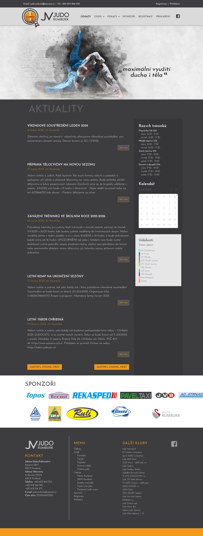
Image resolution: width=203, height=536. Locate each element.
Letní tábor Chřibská (53, 327)
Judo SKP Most (130, 467)
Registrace (161, 4)
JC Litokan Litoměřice (133, 460)
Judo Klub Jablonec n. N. (134, 521)
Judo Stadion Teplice (132, 477)
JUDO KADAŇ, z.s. (132, 494)
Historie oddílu (84, 474)
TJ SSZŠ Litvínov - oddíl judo (136, 491)
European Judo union (87, 497)
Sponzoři (78, 501)
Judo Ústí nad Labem (133, 504)
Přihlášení (175, 4)
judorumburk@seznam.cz (43, 4)
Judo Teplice (128, 474)
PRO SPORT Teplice (132, 501)
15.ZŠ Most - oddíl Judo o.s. (136, 470)
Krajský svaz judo (85, 491)
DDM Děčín (128, 497)
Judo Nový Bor (130, 514)
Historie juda (83, 477)
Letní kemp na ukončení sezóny (67, 283)
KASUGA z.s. (129, 508)
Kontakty (81, 464)
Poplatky (81, 470)
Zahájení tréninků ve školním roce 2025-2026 (77, 220)
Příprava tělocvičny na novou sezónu (75, 165)
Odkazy (77, 457)
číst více (123, 148)
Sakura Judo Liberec (132, 518)
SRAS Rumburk (84, 487)
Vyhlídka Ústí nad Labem (135, 481)
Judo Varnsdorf (130, 457)
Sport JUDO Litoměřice (134, 464)
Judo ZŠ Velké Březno (133, 487)
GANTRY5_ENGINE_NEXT (112, 375)
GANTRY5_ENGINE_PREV (44, 375)
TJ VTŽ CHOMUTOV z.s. (135, 484)
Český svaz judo (84, 494)
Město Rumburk (84, 484)
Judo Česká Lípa (131, 511)
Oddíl (76, 460)
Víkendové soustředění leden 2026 (70, 125)
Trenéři (80, 467)
